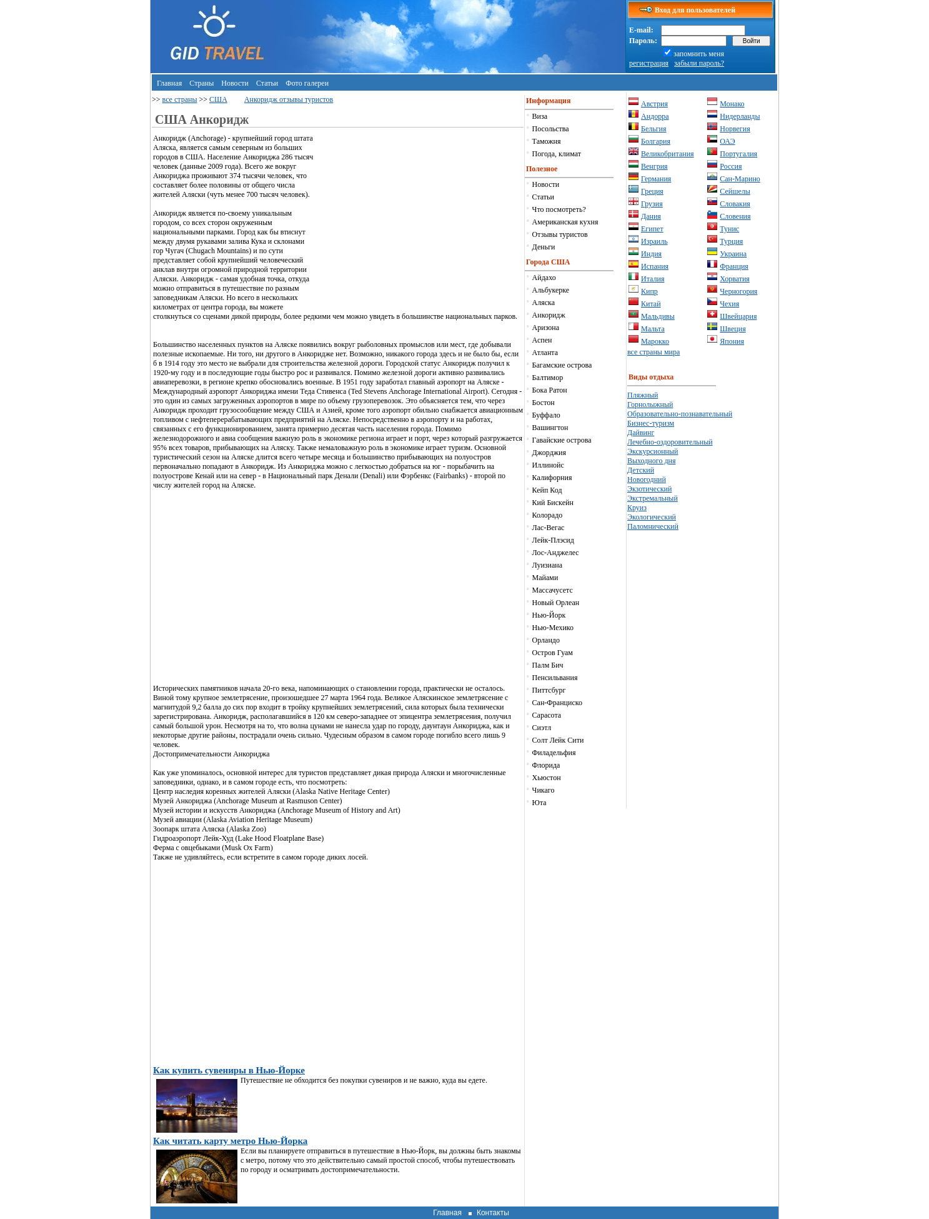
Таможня (546, 141)
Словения (735, 216)
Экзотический (649, 488)
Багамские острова (562, 365)
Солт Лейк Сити (558, 740)
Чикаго (543, 790)
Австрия (654, 103)
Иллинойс (548, 465)
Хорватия (735, 278)
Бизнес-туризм (650, 423)
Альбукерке (551, 290)
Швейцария (738, 316)
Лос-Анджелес (555, 552)
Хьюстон (546, 777)
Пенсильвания (555, 677)
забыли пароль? (699, 63)
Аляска (543, 302)
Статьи (267, 83)
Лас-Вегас (548, 527)
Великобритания (667, 153)
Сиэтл (542, 727)
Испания (654, 266)
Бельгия (654, 128)
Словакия (735, 203)
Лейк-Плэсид (553, 540)
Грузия (652, 203)
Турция (731, 241)
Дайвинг (640, 432)
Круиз (637, 507)
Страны (201, 83)
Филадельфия (554, 752)
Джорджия (549, 452)
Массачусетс (552, 590)
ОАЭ (727, 141)
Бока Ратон (549, 390)
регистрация (648, 63)
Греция (652, 191)
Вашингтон (550, 427)
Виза (540, 116)
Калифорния (552, 477)
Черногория (738, 291)
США (218, 99)
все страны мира (653, 352)
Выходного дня (651, 460)
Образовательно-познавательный (679, 413)
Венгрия (654, 166)
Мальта (653, 328)
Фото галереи (307, 83)
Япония (732, 341)
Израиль (654, 241)
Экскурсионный (652, 451)
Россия (731, 166)
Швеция (732, 328)
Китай (651, 303)
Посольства (550, 128)
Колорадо (547, 515)
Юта (539, 802)
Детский (640, 470)
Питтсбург (549, 690)
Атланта (545, 352)
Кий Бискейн (553, 502)
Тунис (729, 228)
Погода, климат (556, 153)
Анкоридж (548, 315)
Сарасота (547, 715)
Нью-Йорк (549, 615)
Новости (235, 83)
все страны (179, 99)
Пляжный (642, 395)
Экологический (651, 517)
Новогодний (646, 479)
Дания (651, 216)
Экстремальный (652, 498)
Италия (652, 278)
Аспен (542, 340)
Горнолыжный (650, 404)
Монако (732, 103)
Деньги (543, 247)
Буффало (546, 415)
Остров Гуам (552, 652)
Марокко (655, 341)
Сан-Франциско (557, 702)
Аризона (546, 327)
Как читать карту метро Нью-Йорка (230, 1141)
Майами (545, 577)
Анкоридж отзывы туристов (288, 99)
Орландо (546, 640)
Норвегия (735, 128)
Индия (651, 253)
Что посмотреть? (559, 209)
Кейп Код (547, 490)
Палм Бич (548, 665)
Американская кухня (565, 222)
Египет (652, 228)
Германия (656, 178)
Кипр (649, 291)
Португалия (738, 153)
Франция (734, 266)
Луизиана (547, 565)
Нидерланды (740, 116)
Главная (169, 83)
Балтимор (548, 377)
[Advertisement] (419, 221)
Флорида (546, 765)
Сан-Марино (740, 178)
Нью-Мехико (553, 627)
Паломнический (652, 526)
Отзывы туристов (560, 234)
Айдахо (544, 277)
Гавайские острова (562, 440)
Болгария (655, 141)
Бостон (543, 402)
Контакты (493, 1212)
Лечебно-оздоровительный (670, 442)
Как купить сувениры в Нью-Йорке (229, 1070)
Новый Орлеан (556, 602)
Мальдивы (658, 316)
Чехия (729, 303)
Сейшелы (735, 191)
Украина (733, 253)
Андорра (655, 116)
